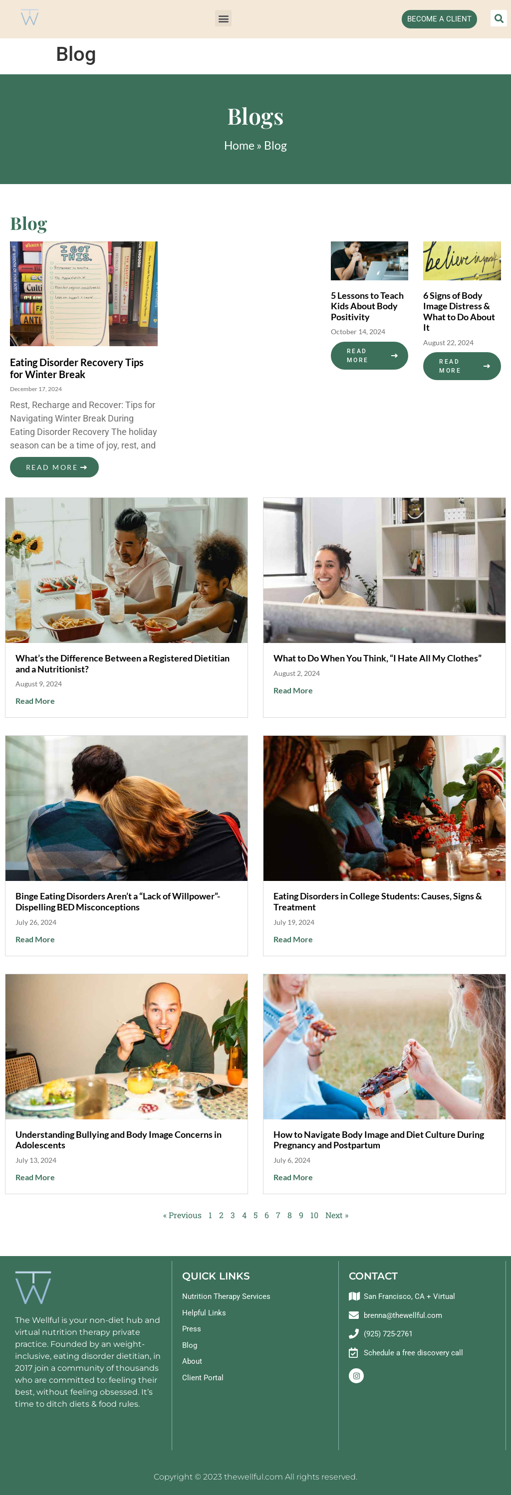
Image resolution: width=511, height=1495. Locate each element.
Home (239, 145)
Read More (52, 467)
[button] (223, 18)
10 (314, 1215)
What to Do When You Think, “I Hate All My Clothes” (377, 657)
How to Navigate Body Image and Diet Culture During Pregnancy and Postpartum (378, 1140)
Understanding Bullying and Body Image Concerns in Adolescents (118, 1140)
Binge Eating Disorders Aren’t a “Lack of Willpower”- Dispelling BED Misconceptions (117, 901)
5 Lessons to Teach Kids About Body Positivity (367, 306)
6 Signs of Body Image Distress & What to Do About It (459, 311)
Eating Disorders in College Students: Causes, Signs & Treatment (377, 901)
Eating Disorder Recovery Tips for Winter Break (77, 368)
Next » (336, 1215)
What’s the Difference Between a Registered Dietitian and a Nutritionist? (122, 663)
